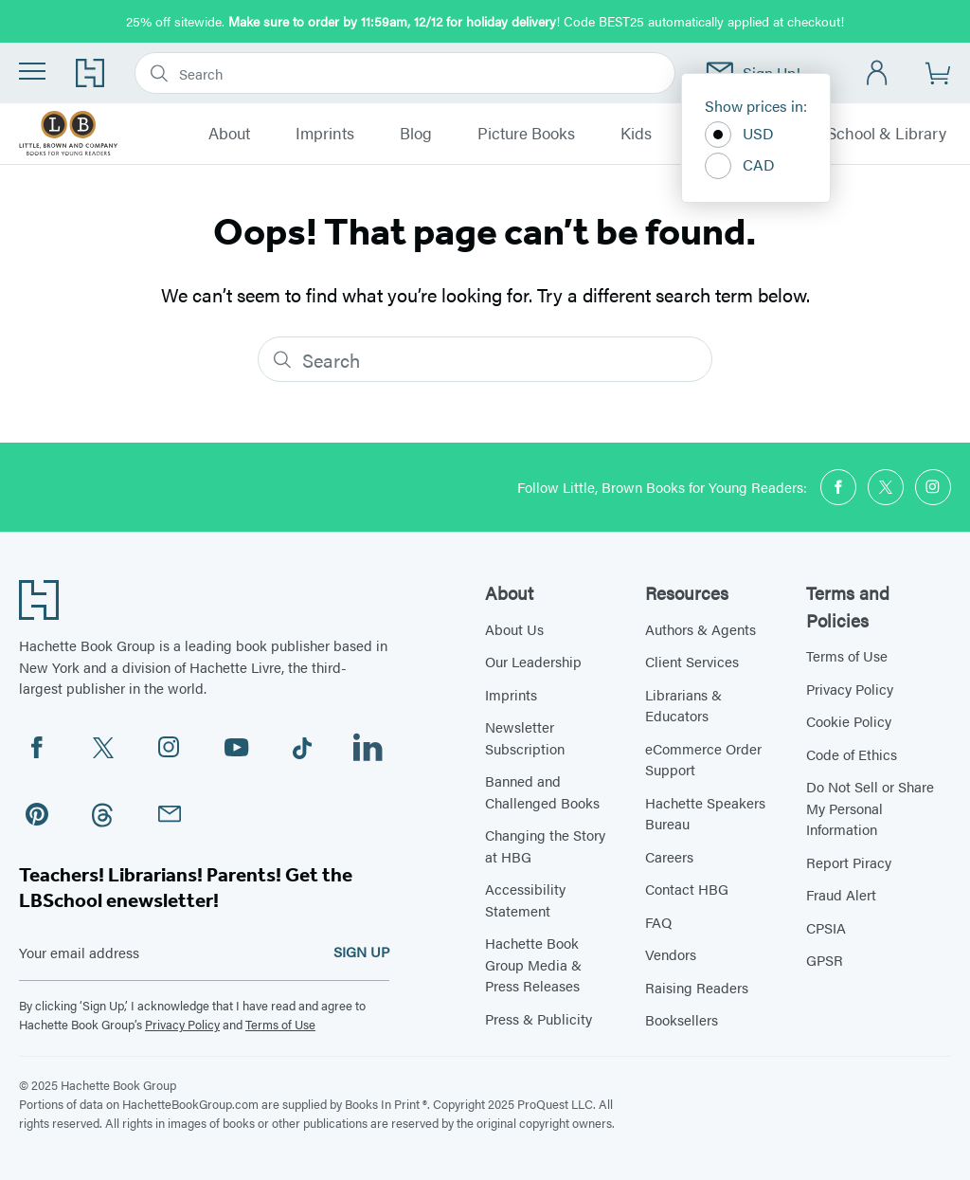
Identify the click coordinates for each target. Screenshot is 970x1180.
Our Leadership (533, 661)
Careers (669, 856)
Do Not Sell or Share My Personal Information (870, 807)
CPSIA (826, 927)
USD (739, 134)
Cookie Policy (848, 721)
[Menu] (32, 71)
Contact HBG (686, 889)
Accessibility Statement (525, 899)
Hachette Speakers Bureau (705, 813)
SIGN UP (361, 951)
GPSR (824, 960)
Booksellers (681, 1019)
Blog (416, 133)
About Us (514, 629)
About (229, 133)
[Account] (877, 73)
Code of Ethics (851, 754)
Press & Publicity (538, 1018)
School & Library (886, 133)
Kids (636, 133)
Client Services (692, 661)
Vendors (670, 954)
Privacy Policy (182, 1024)
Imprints (325, 133)
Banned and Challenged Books (542, 791)
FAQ (658, 922)
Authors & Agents (700, 629)
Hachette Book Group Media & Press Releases (533, 964)
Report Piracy (848, 862)
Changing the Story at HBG (545, 845)
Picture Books (526, 133)
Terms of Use (280, 1024)
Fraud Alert (841, 894)
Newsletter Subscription (525, 737)
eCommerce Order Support (703, 759)
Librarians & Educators (683, 705)
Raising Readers (696, 987)
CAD (740, 166)
